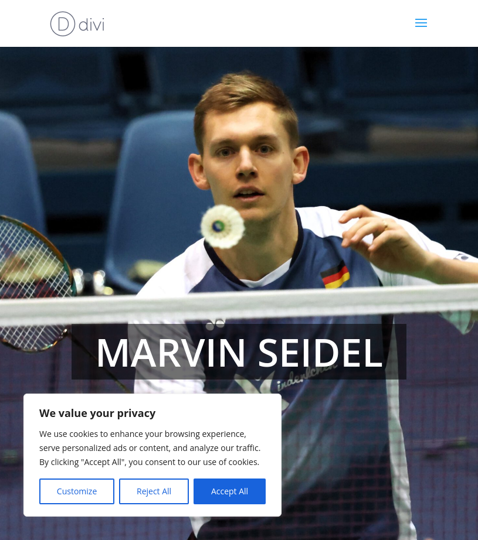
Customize (77, 491)
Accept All (229, 491)
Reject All (154, 491)
